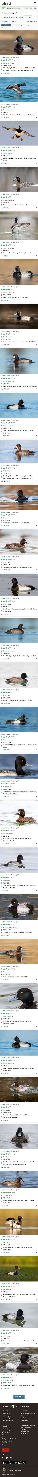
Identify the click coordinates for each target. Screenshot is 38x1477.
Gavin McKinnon (8, 833)
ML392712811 (5, 1344)
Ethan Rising (7, 1289)
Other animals (27, 9)
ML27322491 (5, 614)
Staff (3, 1434)
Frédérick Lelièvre (8, 200)
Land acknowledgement (28, 1425)
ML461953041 (5, 300)
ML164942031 (5, 1073)
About (4, 1426)
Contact (4, 1445)
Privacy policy (25, 1431)
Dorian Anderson (8, 110)
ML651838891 (5, 1120)
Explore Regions (6, 1416)
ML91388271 (5, 1388)
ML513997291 (5, 797)
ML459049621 (5, 1299)
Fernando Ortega (8, 63)
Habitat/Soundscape (14, 9)
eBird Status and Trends (28, 1413)
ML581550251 (5, 163)
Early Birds (6, 1242)
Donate (5, 1450)
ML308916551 (5, 1167)
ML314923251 (5, 256)
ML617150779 (5, 1026)
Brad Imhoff (6, 337)
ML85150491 (5, 389)
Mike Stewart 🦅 (8, 1380)
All (35, 9)
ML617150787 (5, 844)
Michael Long (7, 1110)
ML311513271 (5, 1205)
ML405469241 (5, 570)
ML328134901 (5, 208)
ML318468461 (5, 344)
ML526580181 (5, 1252)
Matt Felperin (7, 786)
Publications (24, 1418)
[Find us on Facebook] (3, 1457)
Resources (5, 1429)
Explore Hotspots (7, 1418)
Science (24, 1411)
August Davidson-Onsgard (11, 927)
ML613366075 (5, 481)
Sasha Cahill (7, 471)
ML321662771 (5, 750)
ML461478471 (5, 979)
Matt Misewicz (7, 153)
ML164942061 (5, 436)
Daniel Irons (7, 880)
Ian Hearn (6, 518)
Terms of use (24, 1433)
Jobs (3, 1437)
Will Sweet (6, 1336)
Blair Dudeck (7, 1157)
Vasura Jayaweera (8, 248)
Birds (3, 9)
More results (19, 1396)
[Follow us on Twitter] (7, 1457)
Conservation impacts (27, 1416)
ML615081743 (5, 73)
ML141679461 (5, 891)
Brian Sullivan (7, 604)
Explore (5, 1411)
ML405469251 (5, 703)
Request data (24, 1420)
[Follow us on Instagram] (11, 1457)
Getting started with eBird (9, 1439)
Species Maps (6, 1413)
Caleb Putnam (7, 1195)
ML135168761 (5, 117)
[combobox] (19, 13)
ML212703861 (5, 935)
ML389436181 (5, 525)
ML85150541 (5, 658)
